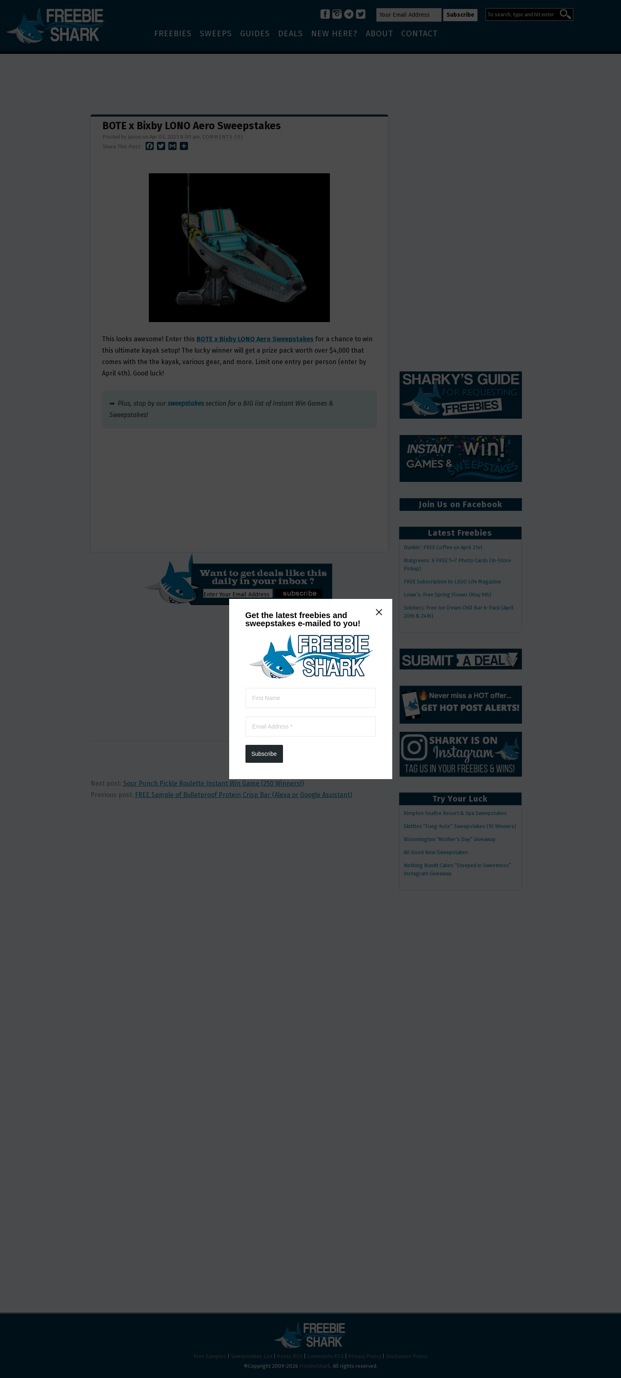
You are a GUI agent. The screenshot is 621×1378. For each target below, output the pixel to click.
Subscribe (264, 211)
